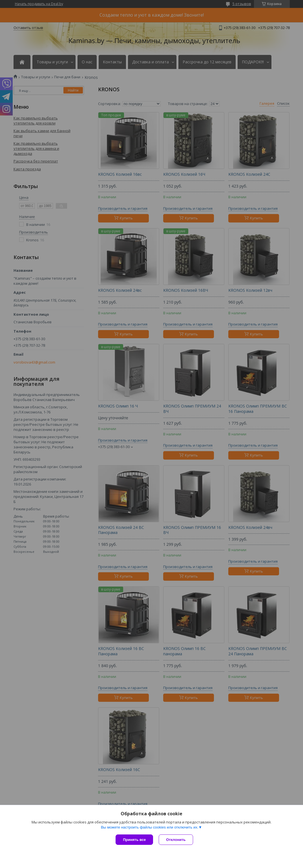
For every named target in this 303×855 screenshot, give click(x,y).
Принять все (134, 840)
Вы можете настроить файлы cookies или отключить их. (149, 827)
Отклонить (175, 840)
